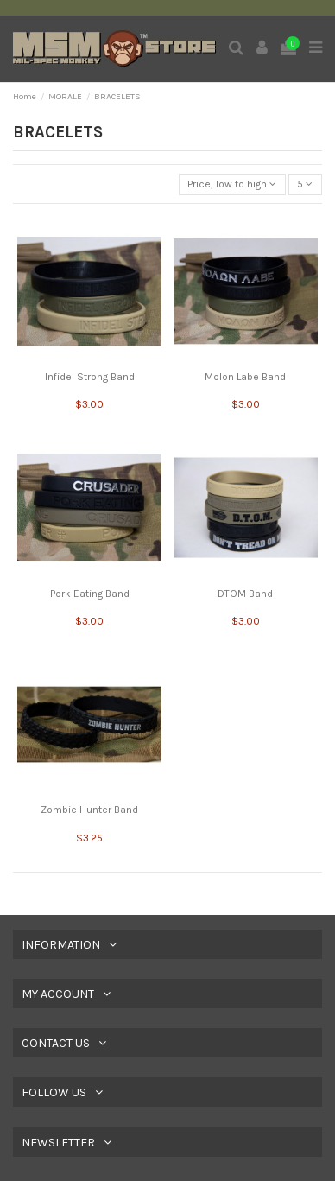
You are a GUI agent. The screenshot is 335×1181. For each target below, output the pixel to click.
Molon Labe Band (245, 377)
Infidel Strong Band (90, 377)
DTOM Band (245, 593)
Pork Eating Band (90, 593)
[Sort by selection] (232, 184)
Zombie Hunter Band (89, 809)
